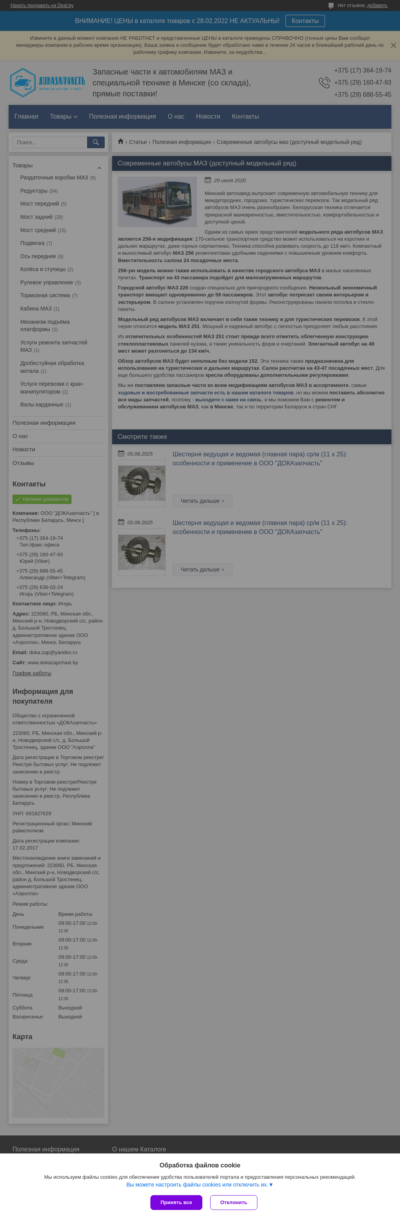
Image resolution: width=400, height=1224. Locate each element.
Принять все (176, 1202)
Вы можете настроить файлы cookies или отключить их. (197, 1184)
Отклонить (233, 1202)
